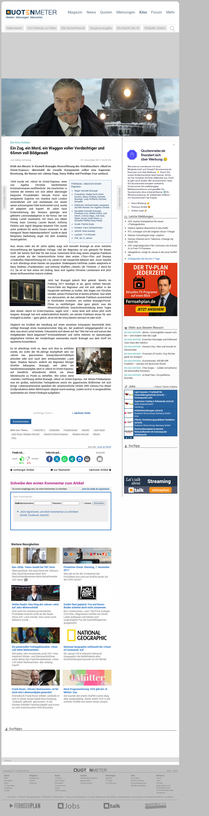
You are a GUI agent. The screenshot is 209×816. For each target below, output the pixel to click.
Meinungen (125, 12)
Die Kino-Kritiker (137, 780)
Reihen (32, 780)
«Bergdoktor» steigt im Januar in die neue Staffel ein (152, 253)
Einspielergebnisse (138, 783)
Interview (33, 783)
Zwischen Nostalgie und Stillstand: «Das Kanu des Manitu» (150, 341)
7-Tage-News (9, 785)
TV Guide (91, 797)
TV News (68, 797)
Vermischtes (60, 780)
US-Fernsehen (60, 790)
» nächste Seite (81, 413)
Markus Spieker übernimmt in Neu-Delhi (148, 228)
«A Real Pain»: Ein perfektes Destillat (147, 376)
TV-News (58, 778)
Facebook (8, 788)
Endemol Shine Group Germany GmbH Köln (147, 413)
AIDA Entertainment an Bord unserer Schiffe (145, 394)
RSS (5, 778)
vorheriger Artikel (22, 469)
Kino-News (135, 778)
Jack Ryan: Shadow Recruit (25, 434)
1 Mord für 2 (39, 430)
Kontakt (159, 783)
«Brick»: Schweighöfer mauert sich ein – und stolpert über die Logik (150, 334)
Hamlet (85, 430)
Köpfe (57, 788)
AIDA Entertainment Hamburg (149, 403)
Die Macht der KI (128, 28)
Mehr (170, 12)
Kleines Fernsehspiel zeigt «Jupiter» (146, 235)
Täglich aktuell (86, 783)
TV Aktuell (21, 797)
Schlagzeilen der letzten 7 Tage (144, 258)
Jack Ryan (99, 430)
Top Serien (168, 797)
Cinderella (54, 430)
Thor (13, 438)
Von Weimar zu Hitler (42, 28)
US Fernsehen (57, 797)
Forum (156, 12)
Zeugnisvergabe (101, 28)
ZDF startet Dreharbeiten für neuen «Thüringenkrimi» (146, 223)
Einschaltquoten (79, 797)
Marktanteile (85, 780)
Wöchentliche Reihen (88, 778)
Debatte (109, 778)
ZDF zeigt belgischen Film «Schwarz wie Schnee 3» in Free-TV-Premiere (152, 247)
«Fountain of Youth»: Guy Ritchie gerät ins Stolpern (149, 355)
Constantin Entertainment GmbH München (145, 431)
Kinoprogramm (137, 797)
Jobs (158, 780)
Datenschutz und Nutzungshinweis (163, 786)
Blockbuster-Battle (138, 785)
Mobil (6, 783)
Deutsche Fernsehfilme (154, 797)
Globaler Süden (154, 28)
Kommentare (21, 421)
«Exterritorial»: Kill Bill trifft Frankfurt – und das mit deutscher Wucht (146, 362)
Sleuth (96, 434)
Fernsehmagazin (33, 797)
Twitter (7, 790)
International (60, 785)
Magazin (75, 12)
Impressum (160, 793)
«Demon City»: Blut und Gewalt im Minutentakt (150, 348)
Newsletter (8, 780)
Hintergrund (34, 778)
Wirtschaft (59, 783)
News (91, 12)
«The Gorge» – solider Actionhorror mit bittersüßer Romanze (150, 369)
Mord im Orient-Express (56, 434)
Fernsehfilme (112, 797)
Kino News (12, 797)
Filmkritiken (46, 797)
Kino (143, 12)
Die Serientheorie (73, 28)
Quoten (106, 12)
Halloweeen (14, 28)
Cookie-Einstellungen (165, 790)
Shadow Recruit (81, 434)
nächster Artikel (100, 469)
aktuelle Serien (124, 797)
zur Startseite (60, 469)
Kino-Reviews (111, 783)
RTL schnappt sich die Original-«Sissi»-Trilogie (151, 231)
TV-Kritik (109, 780)
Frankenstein (70, 430)
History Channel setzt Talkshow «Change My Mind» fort (150, 240)
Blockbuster (100, 797)
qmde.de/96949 (104, 447)
